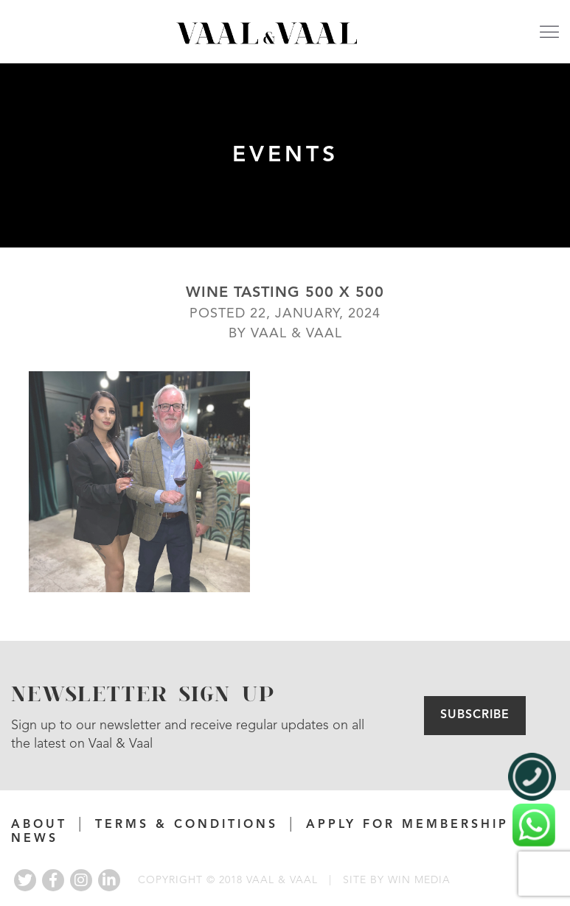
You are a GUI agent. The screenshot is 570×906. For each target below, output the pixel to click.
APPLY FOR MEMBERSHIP (407, 825)
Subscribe (475, 715)
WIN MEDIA (419, 880)
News (34, 839)
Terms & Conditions (186, 825)
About (39, 825)
